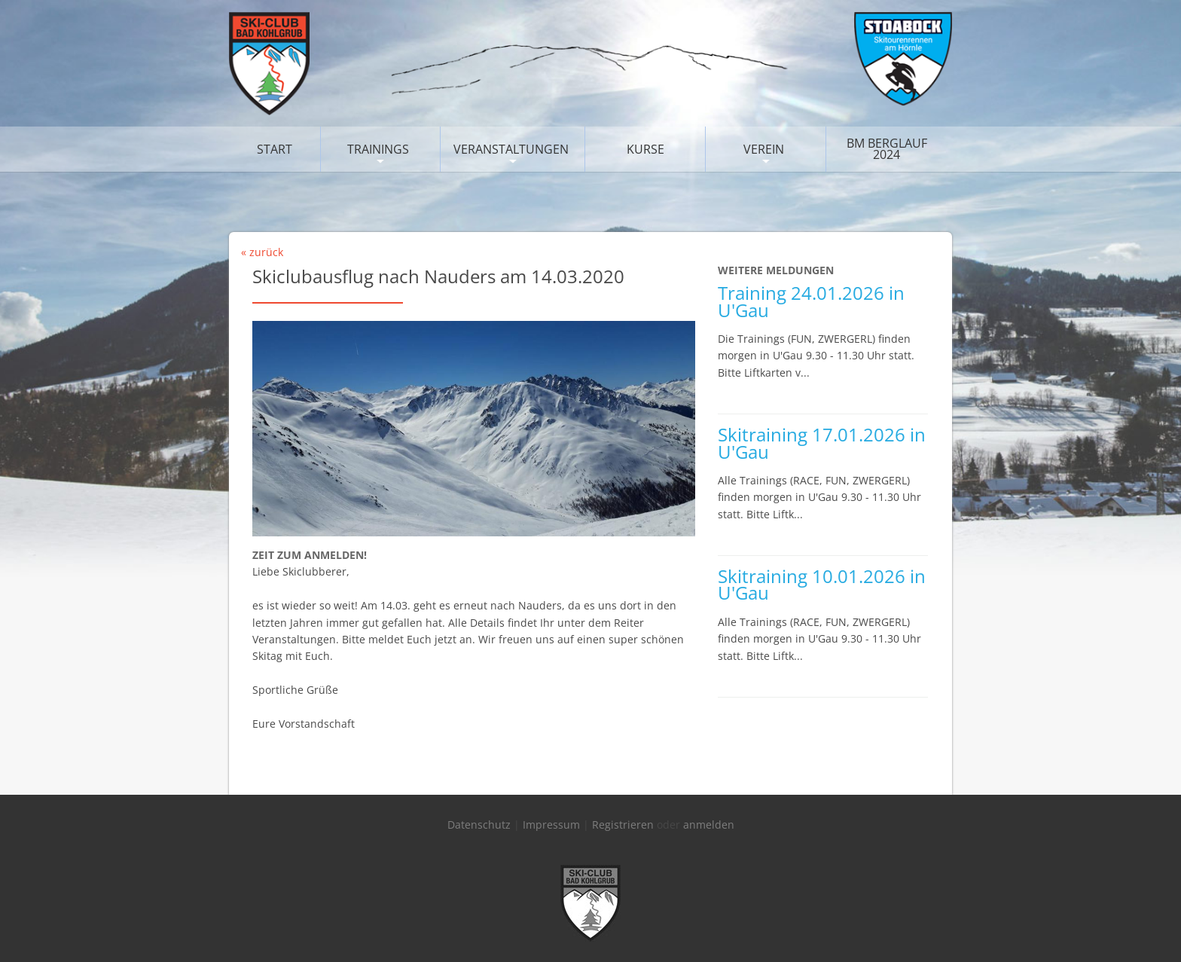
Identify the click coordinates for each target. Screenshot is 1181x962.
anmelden (708, 824)
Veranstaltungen (511, 149)
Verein (763, 149)
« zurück (262, 252)
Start (274, 149)
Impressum (551, 824)
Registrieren (623, 824)
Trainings (378, 149)
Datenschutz (479, 824)
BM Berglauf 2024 (887, 149)
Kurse (645, 149)
